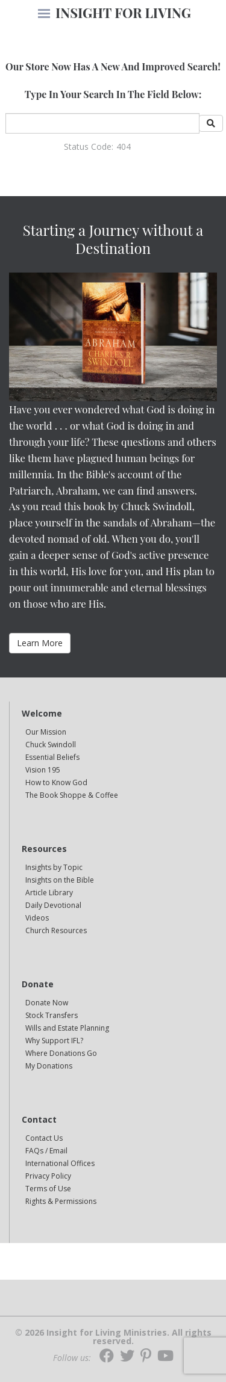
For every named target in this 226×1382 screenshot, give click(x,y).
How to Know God (56, 782)
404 (123, 146)
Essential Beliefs (52, 757)
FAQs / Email (46, 1151)
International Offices (60, 1163)
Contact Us (44, 1138)
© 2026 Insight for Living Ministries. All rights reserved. (113, 1336)
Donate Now (46, 1003)
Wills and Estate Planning (67, 1028)
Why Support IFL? (54, 1040)
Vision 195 (42, 770)
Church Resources (56, 930)
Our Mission (45, 732)
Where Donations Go (61, 1053)
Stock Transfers (51, 1015)
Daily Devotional (53, 905)
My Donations (48, 1066)
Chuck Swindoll (50, 744)
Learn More (40, 643)
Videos (37, 918)
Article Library (49, 892)
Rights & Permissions (60, 1201)
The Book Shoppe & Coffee (71, 795)
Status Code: (88, 146)
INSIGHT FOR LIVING (123, 12)
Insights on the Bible (59, 880)
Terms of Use (48, 1188)
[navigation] (44, 14)
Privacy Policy (48, 1176)
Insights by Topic (54, 867)
